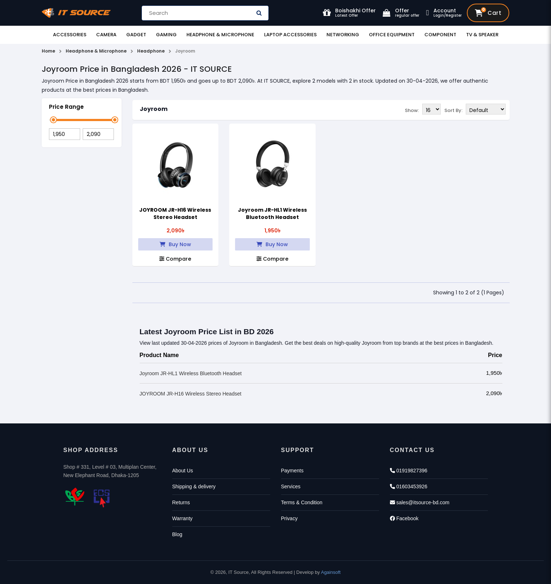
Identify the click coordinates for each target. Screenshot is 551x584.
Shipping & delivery (194, 486)
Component (440, 34)
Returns (181, 502)
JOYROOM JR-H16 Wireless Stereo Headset (175, 213)
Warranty (182, 518)
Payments (292, 470)
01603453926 (409, 486)
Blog (177, 534)
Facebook (404, 518)
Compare (175, 258)
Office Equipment (392, 34)
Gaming (166, 34)
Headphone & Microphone (220, 34)
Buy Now (175, 244)
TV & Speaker (482, 34)
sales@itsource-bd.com (419, 502)
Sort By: (453, 109)
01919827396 (409, 470)
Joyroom (154, 109)
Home (48, 51)
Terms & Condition (301, 502)
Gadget (136, 34)
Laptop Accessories (290, 34)
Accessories (69, 34)
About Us (182, 470)
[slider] (53, 120)
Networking (342, 34)
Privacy (289, 518)
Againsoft (331, 572)
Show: (412, 109)
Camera (106, 34)
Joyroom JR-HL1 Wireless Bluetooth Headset (272, 213)
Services (291, 486)
